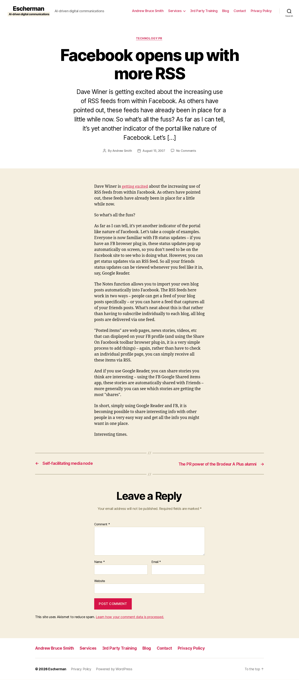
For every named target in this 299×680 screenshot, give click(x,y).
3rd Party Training (203, 11)
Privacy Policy (261, 11)
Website (99, 581)
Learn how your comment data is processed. (130, 617)
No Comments (187, 151)
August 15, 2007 (154, 151)
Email (156, 562)
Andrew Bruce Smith (147, 11)
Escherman (57, 669)
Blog (225, 11)
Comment (102, 524)
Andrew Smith (121, 151)
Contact (240, 11)
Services (175, 11)
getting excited (136, 186)
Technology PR (149, 38)
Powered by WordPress (116, 669)
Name (99, 562)
